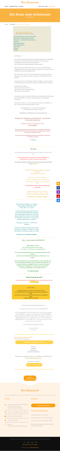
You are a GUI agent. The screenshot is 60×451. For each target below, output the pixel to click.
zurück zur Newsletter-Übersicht (31, 378)
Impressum (35, 444)
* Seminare (16, 41)
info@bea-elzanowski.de (16, 416)
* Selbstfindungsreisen (18, 43)
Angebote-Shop (13, 6)
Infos (46, 6)
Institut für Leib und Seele (34, 364)
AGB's (23, 444)
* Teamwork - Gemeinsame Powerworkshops (24, 40)
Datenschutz (29, 444)
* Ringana (15, 48)
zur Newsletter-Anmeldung (43, 405)
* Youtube (15, 50)
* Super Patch (16, 46)
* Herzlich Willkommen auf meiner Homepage (24, 36)
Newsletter (52, 6)
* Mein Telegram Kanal (18, 45)
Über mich (41, 6)
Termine (21, 6)
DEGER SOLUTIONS (34, 447)
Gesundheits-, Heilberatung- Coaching (34, 342)
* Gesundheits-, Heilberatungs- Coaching (23, 38)
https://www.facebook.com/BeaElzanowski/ (17, 426)
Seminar (34, 139)
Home (6, 6)
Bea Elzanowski (14, 420)
